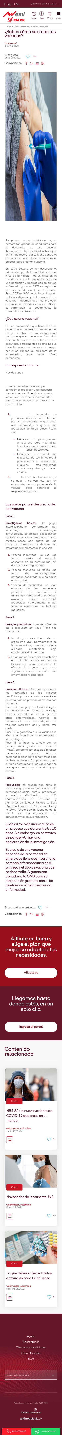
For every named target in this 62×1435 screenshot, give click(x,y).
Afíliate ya (31, 972)
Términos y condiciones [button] (31, 1347)
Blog (10, 27)
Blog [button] (31, 1358)
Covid (14, 1101)
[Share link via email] (36, 63)
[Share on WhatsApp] (41, 63)
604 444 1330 (48, 4)
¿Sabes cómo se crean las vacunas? (31, 27)
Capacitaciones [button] (31, 1353)
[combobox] (31, 1376)
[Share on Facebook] (25, 63)
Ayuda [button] (31, 1336)
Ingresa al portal (31, 1026)
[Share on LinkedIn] (30, 63)
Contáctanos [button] (31, 1342)
